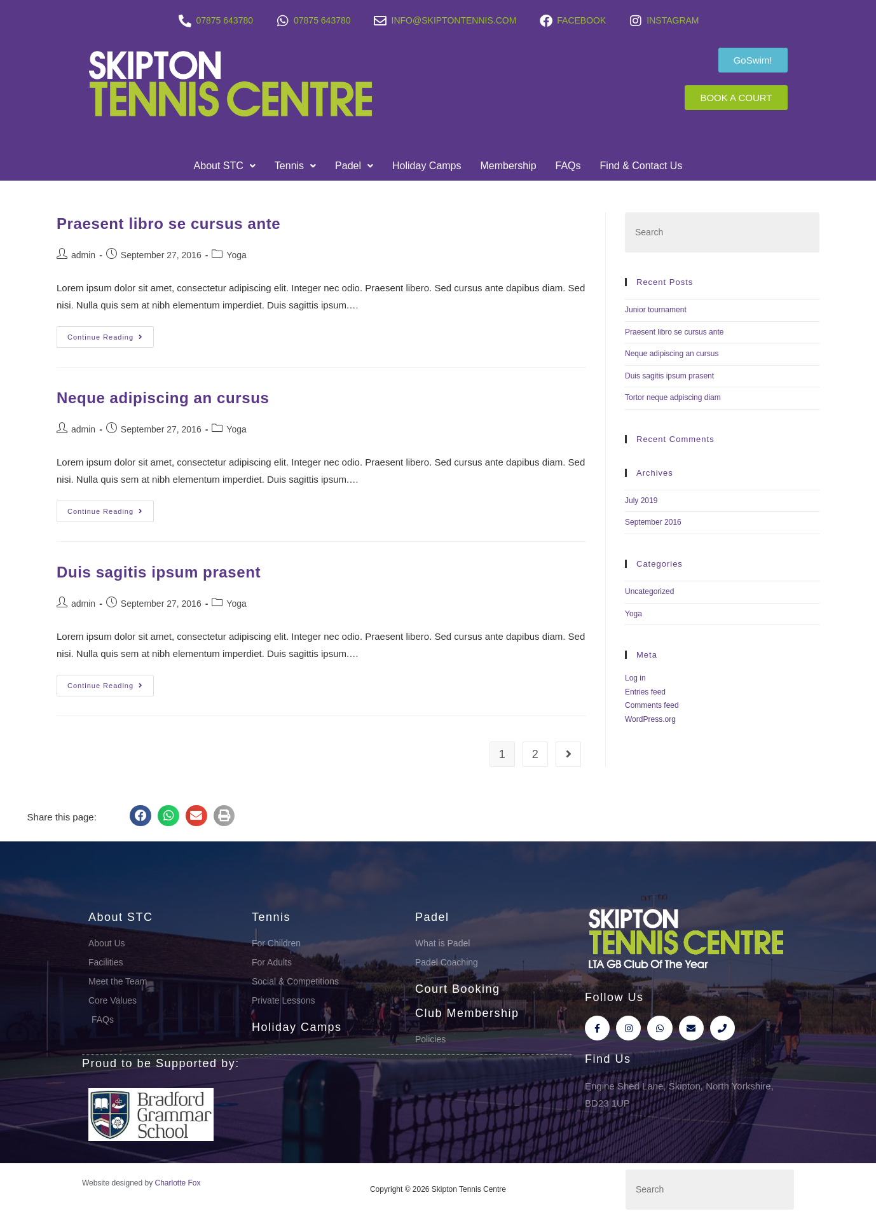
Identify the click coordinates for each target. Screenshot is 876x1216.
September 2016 (653, 522)
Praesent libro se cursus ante (168, 223)
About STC (225, 165)
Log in (635, 678)
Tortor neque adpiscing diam (673, 397)
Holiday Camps (426, 165)
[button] (224, 166)
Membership (509, 165)
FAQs (568, 165)
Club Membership (467, 1013)
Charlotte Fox (178, 1182)
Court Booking (457, 989)
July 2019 (641, 500)
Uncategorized (649, 591)
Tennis (295, 165)
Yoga (236, 255)
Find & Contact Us (641, 165)
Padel (354, 165)
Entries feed (645, 691)
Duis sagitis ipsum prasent (159, 572)
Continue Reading (110, 333)
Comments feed (652, 705)
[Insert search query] (722, 232)
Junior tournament (656, 309)
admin (83, 255)
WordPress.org (650, 719)
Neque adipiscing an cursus (163, 397)
